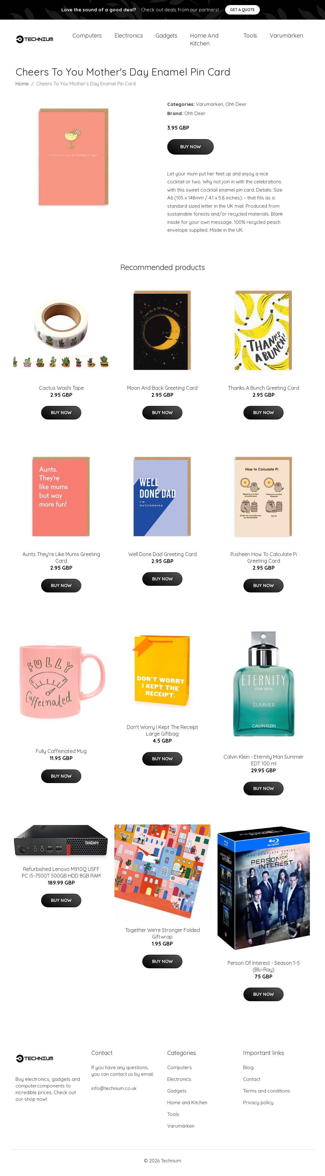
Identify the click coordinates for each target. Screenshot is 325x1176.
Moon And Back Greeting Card (162, 392)
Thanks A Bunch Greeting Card (263, 392)
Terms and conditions (266, 1095)
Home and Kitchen (204, 41)
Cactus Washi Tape (61, 392)
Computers (87, 37)
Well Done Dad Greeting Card (162, 558)
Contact (252, 1084)
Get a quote (242, 9)
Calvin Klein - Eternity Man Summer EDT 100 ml (264, 764)
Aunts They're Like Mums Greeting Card (61, 561)
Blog (248, 1072)
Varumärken (286, 37)
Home (22, 88)
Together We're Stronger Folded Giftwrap (162, 937)
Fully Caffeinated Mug (61, 755)
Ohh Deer (236, 109)
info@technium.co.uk (114, 1093)
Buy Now (190, 151)
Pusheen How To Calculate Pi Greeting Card (263, 561)
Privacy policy (258, 1107)
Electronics (128, 37)
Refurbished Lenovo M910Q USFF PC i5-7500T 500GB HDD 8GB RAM (61, 876)
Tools (250, 37)
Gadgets (166, 37)
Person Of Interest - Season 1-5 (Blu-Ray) (264, 970)
